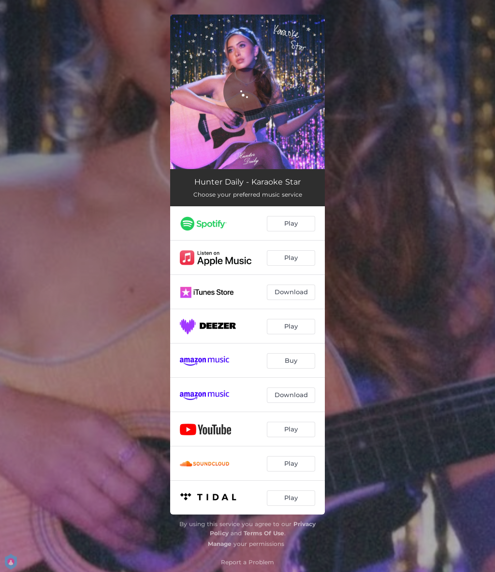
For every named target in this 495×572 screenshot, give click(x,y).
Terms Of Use (264, 533)
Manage (220, 543)
